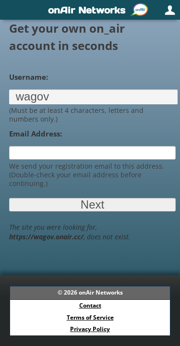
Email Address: (35, 133)
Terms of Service (90, 317)
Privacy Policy (90, 329)
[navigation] (90, 10)
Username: (28, 77)
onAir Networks (101, 292)
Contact (90, 305)
